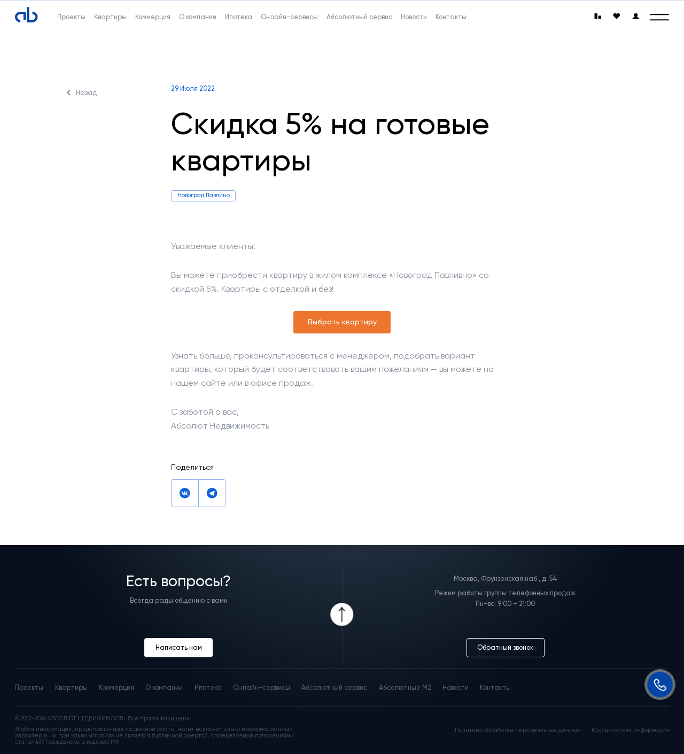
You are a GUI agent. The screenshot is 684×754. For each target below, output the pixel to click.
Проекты (29, 687)
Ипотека (208, 687)
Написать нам (179, 647)
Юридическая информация (630, 730)
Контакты (495, 687)
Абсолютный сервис (334, 687)
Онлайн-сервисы (261, 687)
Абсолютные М (405, 687)
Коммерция (116, 687)
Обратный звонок (505, 647)
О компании (164, 687)
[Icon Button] (342, 614)
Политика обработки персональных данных (517, 730)
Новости (455, 687)
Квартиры (71, 687)
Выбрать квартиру (342, 322)
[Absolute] (26, 15)
